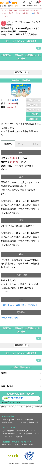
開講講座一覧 (21, 72)
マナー (3, 379)
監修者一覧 (34, 422)
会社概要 (8, 436)
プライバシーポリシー (11, 433)
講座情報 (8, 144)
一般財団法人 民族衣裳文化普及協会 (19, 305)
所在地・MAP (27, 445)
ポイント (22, 144)
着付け (15, 100)
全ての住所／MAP (9, 318)
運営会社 (19, 436)
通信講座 (29, 419)
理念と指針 (7, 445)
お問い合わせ (8, 431)
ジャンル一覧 (16, 419)
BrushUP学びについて (26, 431)
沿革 (16, 445)
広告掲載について (31, 433)
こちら (31, 13)
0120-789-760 (13, 398)
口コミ (35, 144)
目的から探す (8, 422)
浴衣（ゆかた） (7, 386)
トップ (5, 419)
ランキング (21, 422)
